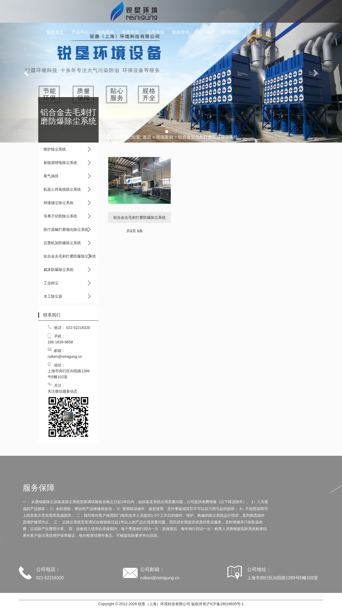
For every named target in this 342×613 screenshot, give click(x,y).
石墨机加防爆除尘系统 (62, 243)
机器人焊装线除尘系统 (62, 189)
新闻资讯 (180, 32)
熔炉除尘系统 (55, 149)
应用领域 (155, 32)
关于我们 (205, 32)
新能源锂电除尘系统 (60, 162)
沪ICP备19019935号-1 (225, 604)
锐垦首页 (55, 32)
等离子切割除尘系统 (60, 216)
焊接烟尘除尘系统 (58, 203)
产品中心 (80, 32)
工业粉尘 (51, 283)
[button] (25, 71)
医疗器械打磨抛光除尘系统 (66, 229)
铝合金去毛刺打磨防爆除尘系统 (70, 256)
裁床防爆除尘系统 (58, 269)
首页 (147, 137)
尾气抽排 (51, 176)
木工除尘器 (53, 296)
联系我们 (230, 32)
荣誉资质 (130, 32)
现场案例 (105, 32)
